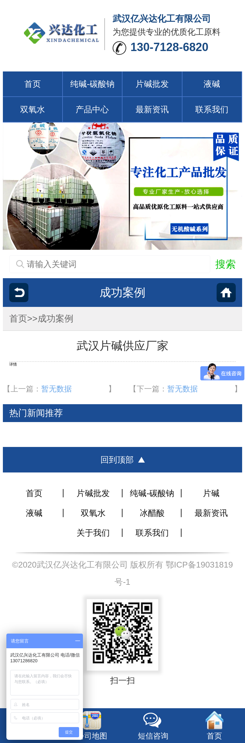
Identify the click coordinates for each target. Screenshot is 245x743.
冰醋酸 (152, 513)
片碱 (211, 493)
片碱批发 (152, 84)
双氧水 (32, 109)
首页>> (23, 318)
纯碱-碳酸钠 (92, 84)
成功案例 (55, 318)
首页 (32, 84)
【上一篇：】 (59, 389)
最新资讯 (152, 109)
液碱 (212, 84)
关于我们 (93, 533)
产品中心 (92, 109)
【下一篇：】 (185, 389)
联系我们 (211, 109)
